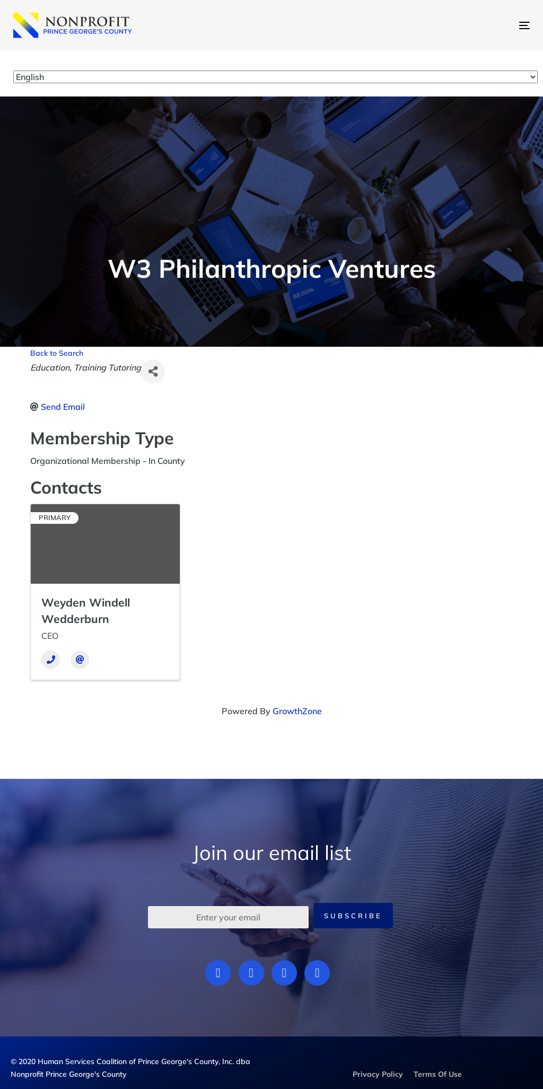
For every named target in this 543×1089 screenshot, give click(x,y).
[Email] (80, 660)
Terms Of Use (438, 1074)
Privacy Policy (378, 1074)
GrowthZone (297, 711)
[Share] (153, 371)
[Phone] (50, 660)
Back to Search (56, 353)
